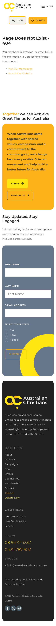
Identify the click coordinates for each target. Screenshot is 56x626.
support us (13, 193)
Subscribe (16, 354)
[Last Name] (28, 294)
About (8, 454)
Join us (11, 181)
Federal (14, 339)
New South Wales (15, 521)
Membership (12, 483)
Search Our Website (20, 73)
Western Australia (15, 516)
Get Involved (12, 478)
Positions (10, 459)
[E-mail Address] (28, 313)
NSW (13, 335)
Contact (9, 488)
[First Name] (28, 272)
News (8, 469)
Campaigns (11, 464)
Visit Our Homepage (20, 68)
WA (12, 330)
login (12, 18)
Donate (33, 19)
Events (9, 473)
